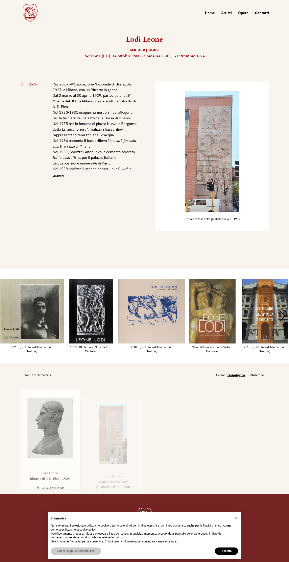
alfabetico (256, 375)
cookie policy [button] (87, 529)
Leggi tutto (59, 175)
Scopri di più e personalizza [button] (76, 551)
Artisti (226, 12)
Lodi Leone (50, 484)
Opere (243, 12)
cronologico (236, 375)
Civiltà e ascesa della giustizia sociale (208, 219)
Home (210, 12)
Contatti (262, 12)
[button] (236, 518)
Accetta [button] (226, 551)
